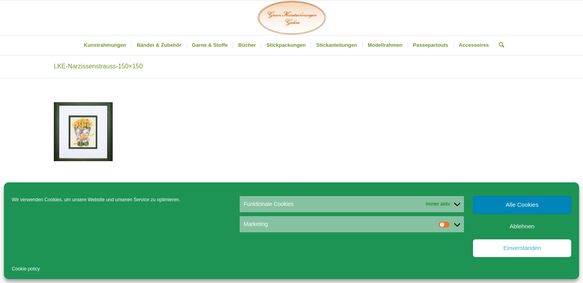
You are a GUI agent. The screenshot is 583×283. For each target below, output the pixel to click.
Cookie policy (26, 269)
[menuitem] (105, 45)
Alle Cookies (522, 204)
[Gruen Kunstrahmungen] (291, 17)
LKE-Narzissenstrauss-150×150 (98, 66)
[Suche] (499, 45)
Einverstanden (522, 247)
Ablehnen (522, 226)
